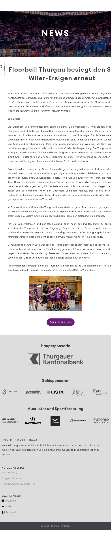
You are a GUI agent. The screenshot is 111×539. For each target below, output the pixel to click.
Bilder (9, 506)
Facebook (11, 512)
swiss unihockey (9, 473)
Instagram (11, 501)
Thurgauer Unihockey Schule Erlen (18, 484)
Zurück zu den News (60, 322)
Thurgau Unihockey (11, 478)
